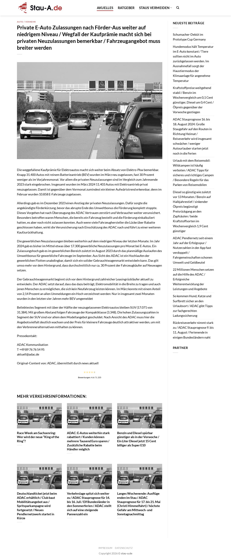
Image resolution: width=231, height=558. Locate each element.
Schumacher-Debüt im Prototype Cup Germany (189, 37)
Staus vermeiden (155, 8)
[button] (177, 7)
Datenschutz (124, 548)
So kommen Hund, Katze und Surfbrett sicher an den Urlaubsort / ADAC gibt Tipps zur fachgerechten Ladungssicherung (193, 305)
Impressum (105, 548)
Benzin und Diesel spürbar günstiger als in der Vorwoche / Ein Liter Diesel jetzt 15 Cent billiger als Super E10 (138, 439)
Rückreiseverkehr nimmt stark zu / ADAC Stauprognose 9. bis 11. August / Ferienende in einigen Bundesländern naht (193, 330)
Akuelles (105, 8)
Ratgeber (126, 8)
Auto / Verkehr (26, 21)
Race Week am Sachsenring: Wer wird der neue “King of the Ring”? (38, 437)
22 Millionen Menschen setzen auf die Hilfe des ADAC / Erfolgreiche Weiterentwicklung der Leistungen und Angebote (193, 279)
